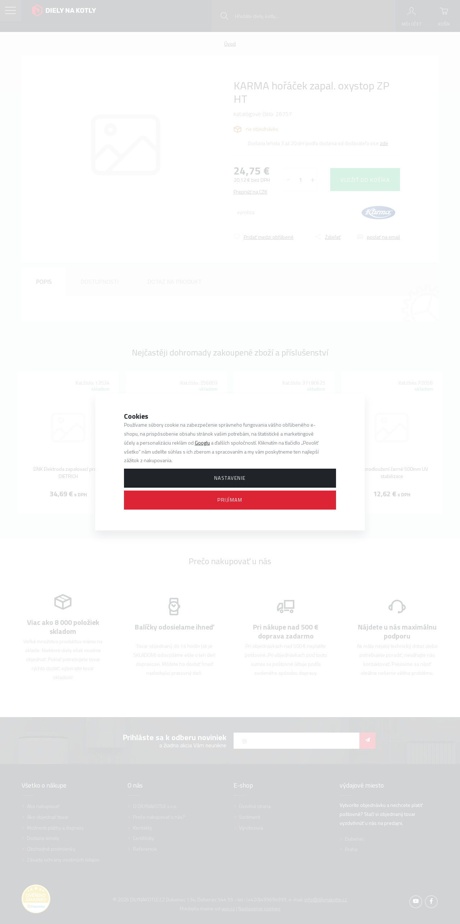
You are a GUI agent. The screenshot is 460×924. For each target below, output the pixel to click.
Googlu (202, 442)
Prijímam (229, 499)
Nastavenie (230, 478)
